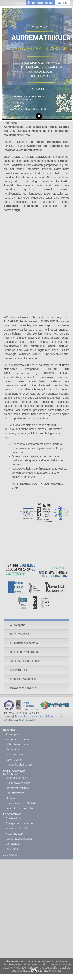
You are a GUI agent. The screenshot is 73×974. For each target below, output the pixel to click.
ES (59, 2)
